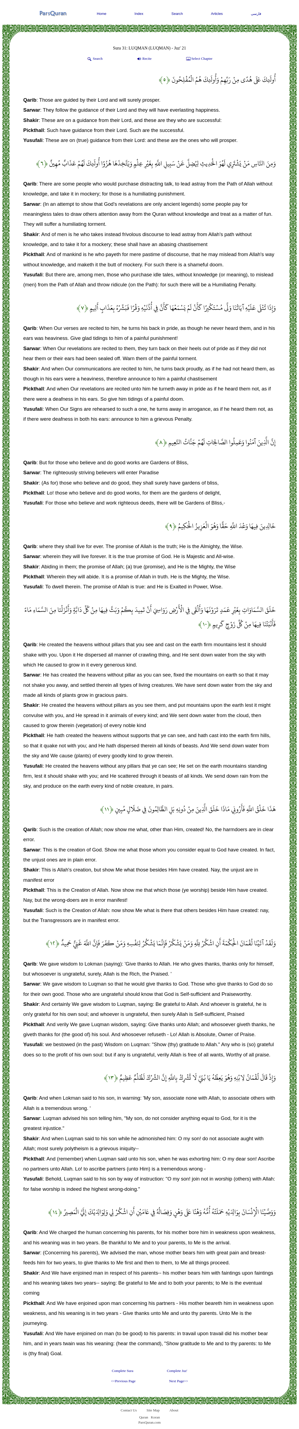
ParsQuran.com (149, 1422)
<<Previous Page (123, 1381)
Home (102, 14)
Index (139, 14)
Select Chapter (198, 59)
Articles (217, 14)
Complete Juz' (177, 1371)
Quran (143, 1417)
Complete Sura (123, 1371)
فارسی (256, 14)
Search (177, 14)
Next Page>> (178, 1381)
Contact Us (129, 1410)
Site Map (153, 1410)
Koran (155, 1417)
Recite (144, 59)
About (173, 1410)
